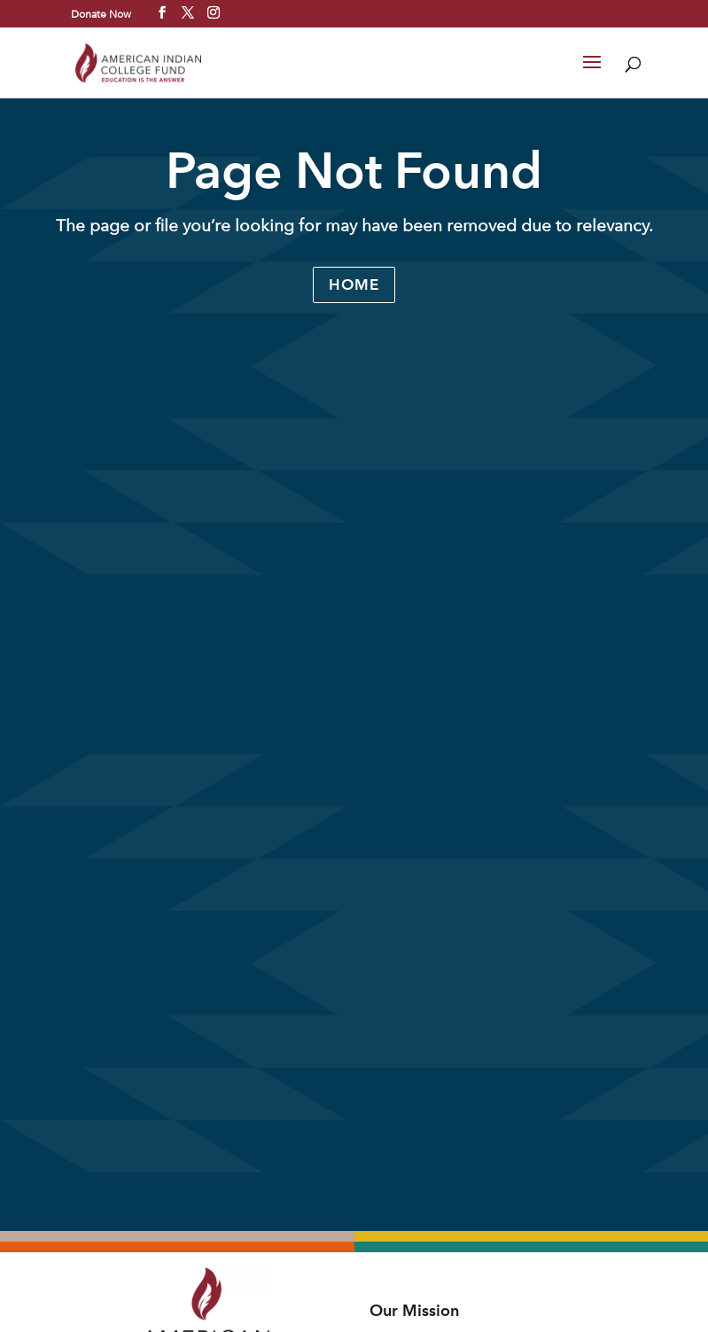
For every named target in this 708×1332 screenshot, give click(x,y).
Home (354, 284)
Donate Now (101, 13)
